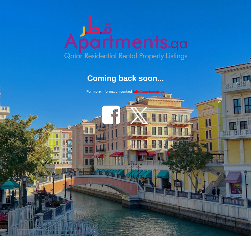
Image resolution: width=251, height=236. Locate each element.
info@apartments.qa (148, 91)
